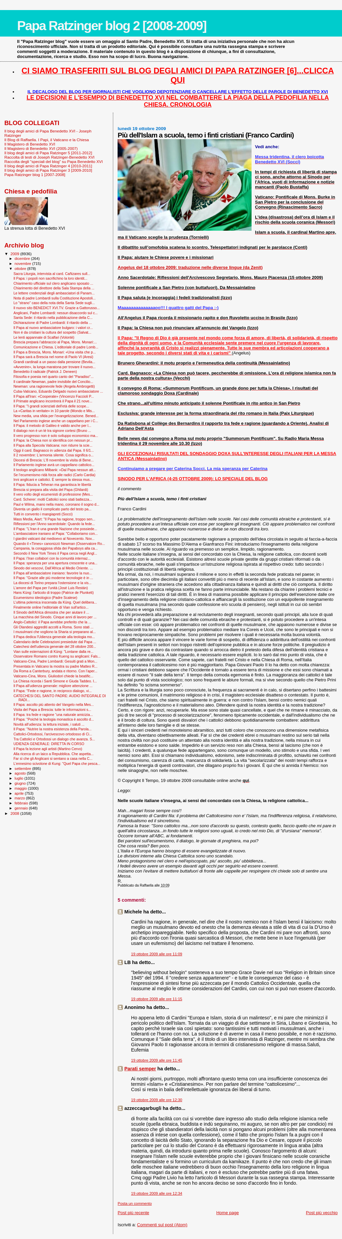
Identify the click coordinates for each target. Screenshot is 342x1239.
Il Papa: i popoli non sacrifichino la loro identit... (50, 278)
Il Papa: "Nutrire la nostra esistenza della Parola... (52, 729)
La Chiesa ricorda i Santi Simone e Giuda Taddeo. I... (55, 681)
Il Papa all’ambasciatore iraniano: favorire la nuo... (52, 573)
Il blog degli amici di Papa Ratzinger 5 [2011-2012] (48, 153)
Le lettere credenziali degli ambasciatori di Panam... (53, 293)
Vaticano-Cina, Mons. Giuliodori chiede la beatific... (53, 676)
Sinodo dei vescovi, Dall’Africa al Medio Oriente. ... (53, 568)
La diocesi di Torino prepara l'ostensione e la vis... (52, 583)
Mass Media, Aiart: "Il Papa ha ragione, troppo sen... (54, 519)
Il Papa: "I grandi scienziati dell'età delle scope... (51, 406)
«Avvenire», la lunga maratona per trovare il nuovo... (54, 367)
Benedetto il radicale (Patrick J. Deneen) (45, 372)
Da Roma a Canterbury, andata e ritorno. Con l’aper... (55, 671)
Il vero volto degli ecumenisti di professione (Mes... (53, 494)
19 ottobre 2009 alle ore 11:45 (156, 1060)
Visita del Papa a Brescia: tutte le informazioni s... (52, 710)
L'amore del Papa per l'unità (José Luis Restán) (50, 588)
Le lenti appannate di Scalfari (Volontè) (43, 337)
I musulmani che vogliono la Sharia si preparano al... (54, 632)
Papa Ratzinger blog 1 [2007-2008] (34, 174)
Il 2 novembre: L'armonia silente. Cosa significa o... (53, 455)
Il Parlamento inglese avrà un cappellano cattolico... (53, 465)
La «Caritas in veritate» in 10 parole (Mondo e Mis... (54, 411)
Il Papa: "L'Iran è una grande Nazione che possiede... (55, 529)
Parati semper (140, 1068)
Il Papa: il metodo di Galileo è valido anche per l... (52, 426)
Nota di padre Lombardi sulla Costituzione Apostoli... (54, 298)
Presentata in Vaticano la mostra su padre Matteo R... (55, 666)
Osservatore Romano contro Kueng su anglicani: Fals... (56, 656)
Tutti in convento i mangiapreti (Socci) (43, 514)
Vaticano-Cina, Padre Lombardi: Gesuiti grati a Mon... (55, 661)
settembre (23, 769)
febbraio (22, 803)
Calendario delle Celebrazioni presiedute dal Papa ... (54, 642)
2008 (15, 813)
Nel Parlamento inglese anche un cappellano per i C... (55, 421)
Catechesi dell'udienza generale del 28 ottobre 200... (54, 646)
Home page (227, 1212)
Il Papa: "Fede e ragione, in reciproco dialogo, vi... (52, 691)
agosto (21, 773)
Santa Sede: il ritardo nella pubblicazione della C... (52, 318)
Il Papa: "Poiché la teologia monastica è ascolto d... (53, 719)
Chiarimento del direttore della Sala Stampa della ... (53, 288)
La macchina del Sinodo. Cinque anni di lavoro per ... (54, 617)
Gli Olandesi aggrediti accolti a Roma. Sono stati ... (53, 627)
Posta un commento (135, 1203)
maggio (21, 788)
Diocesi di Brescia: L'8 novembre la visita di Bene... (53, 460)
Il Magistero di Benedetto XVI (29, 144)
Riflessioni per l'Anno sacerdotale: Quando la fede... (54, 524)
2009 (15, 253)
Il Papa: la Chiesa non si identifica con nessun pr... (52, 440)
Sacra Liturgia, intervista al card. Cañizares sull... (51, 274)
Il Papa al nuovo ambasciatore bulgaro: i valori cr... (53, 328)
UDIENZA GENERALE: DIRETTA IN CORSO (48, 744)
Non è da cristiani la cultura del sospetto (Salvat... (52, 332)
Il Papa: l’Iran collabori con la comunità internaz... (52, 558)
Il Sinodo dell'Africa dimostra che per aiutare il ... (51, 612)
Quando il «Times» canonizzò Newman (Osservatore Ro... (59, 544)
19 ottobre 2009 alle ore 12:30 (156, 1100)
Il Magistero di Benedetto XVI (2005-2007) (41, 148)
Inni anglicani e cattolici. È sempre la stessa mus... (52, 479)
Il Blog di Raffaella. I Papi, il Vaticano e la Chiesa (46, 139)
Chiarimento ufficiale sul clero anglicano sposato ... (53, 283)
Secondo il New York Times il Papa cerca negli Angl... (55, 553)
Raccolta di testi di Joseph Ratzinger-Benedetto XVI (49, 157)
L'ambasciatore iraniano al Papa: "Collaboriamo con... (55, 533)
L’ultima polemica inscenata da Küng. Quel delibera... (55, 602)
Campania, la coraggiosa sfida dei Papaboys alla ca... (55, 548)
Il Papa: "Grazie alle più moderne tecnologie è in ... (53, 578)
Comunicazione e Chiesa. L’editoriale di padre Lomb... (55, 347)
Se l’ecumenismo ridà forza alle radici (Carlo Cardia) (54, 475)
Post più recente (133, 1212)
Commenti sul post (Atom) (162, 1224)
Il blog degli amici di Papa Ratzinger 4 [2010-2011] (48, 166)
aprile (20, 793)
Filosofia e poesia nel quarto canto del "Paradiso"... (53, 377)
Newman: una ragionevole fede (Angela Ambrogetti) (54, 386)
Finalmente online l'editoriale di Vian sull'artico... (50, 607)
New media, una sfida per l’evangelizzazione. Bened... (55, 416)
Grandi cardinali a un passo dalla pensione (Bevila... (54, 362)
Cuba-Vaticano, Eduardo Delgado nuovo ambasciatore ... (58, 391)
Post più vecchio (322, 1212)
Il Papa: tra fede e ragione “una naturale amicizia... (53, 715)
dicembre (23, 259)
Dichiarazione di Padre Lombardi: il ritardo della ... (52, 323)
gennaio (22, 808)
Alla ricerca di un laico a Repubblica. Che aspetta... (53, 754)
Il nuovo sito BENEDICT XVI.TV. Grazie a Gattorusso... (56, 308)
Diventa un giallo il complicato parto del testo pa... (52, 509)
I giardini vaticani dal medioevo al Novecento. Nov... (53, 539)
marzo (20, 798)
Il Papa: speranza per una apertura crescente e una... (55, 563)
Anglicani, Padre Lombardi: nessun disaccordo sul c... (55, 313)
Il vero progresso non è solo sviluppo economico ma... (55, 436)
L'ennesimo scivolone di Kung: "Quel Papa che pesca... (56, 764)
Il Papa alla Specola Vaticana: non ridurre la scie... (52, 445)
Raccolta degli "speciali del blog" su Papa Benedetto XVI (53, 161)
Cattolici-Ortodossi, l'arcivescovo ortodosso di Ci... (52, 734)
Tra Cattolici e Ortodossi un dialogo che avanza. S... (54, 739)
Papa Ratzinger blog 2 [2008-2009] (111, 25)
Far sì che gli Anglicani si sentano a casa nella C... (52, 758)
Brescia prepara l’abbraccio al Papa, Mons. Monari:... (55, 342)
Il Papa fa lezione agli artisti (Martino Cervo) (47, 749)
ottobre (21, 269)
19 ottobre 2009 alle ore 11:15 (156, 999)
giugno (21, 783)
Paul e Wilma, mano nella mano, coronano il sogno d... (56, 504)
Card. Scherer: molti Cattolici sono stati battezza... (52, 499)
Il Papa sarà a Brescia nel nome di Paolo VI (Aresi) (53, 357)
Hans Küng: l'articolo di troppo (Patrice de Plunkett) (53, 592)
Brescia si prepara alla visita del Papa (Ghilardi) (50, 490)
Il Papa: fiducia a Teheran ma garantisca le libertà (52, 485)
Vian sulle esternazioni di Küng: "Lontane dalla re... (53, 652)
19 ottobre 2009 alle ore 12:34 (156, 1193)
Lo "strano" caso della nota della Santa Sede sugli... (54, 303)
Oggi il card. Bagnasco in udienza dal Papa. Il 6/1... (53, 450)
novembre (23, 264)
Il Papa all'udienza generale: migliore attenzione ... (52, 686)
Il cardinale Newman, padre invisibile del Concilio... (53, 382)
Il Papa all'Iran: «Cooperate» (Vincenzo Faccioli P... (53, 396)
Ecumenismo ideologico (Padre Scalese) (45, 598)
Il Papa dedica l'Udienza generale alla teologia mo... (54, 637)
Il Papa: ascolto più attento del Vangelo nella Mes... (53, 704)
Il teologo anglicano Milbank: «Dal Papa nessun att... (54, 470)
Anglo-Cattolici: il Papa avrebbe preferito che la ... (52, 622)
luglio (19, 778)
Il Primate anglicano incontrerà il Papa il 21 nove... (52, 401)
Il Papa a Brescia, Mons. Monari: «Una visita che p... (54, 352)
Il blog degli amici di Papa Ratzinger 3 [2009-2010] (48, 170)
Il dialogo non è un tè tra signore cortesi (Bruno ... (52, 431)
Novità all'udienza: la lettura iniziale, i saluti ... (48, 724)
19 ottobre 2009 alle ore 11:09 (156, 954)
